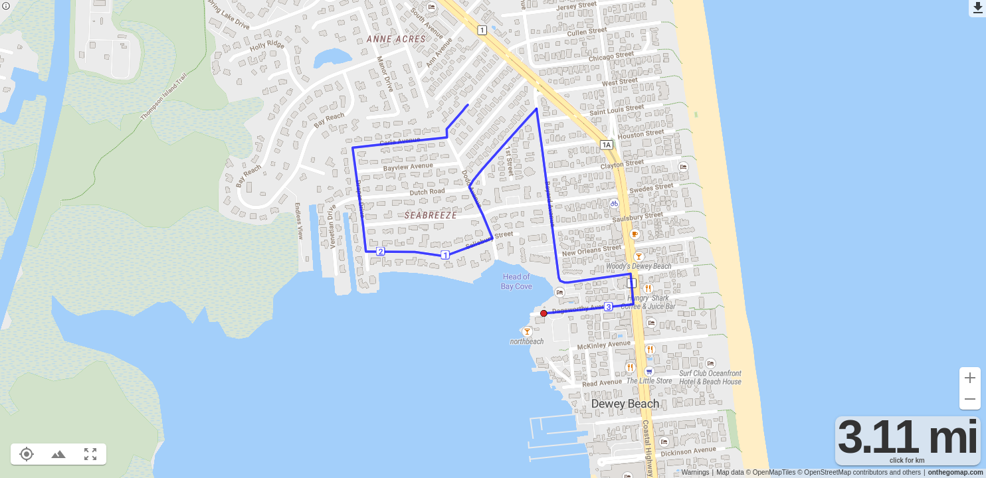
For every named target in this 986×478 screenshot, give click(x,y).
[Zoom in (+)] (970, 377)
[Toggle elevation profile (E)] (58, 454)
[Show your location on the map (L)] (27, 454)
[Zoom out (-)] (970, 399)
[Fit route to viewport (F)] (90, 454)
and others (905, 472)
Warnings (696, 472)
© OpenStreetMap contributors (842, 472)
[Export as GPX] (977, 8)
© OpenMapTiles (771, 472)
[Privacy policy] (6, 7)
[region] (493, 239)
